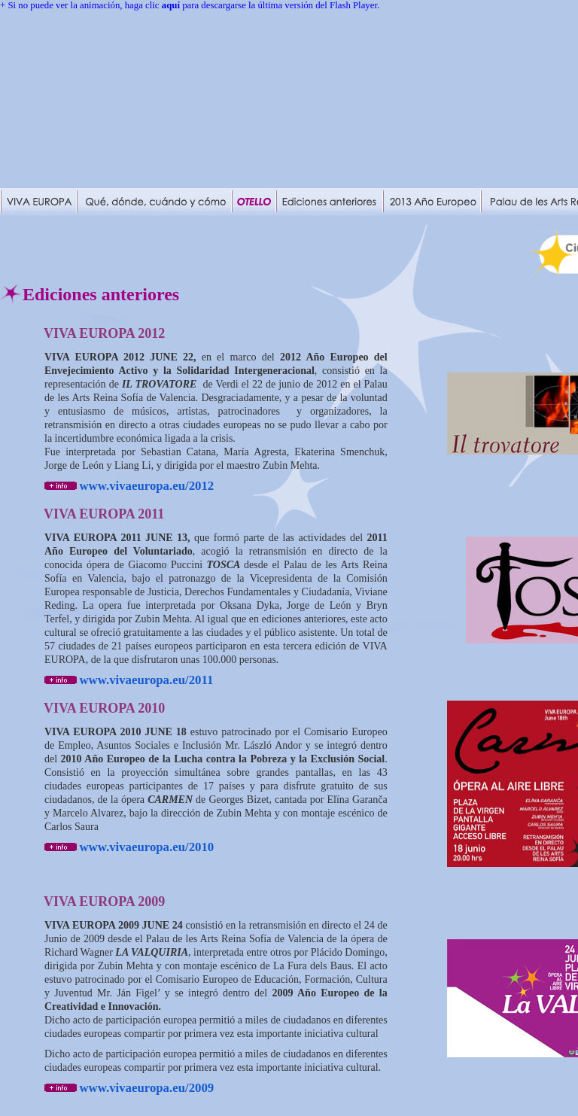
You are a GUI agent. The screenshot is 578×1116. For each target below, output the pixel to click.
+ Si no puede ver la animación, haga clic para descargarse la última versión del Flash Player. (189, 5)
